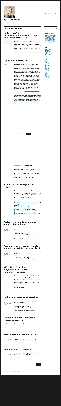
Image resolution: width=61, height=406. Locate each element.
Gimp (4, 261)
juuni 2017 (46, 71)
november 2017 (47, 69)
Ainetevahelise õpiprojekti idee (49, 38)
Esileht (45, 13)
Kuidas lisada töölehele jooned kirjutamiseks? (23, 239)
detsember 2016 (47, 75)
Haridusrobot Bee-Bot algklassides (21, 327)
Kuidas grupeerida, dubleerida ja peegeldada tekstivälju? (25, 234)
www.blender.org (18, 130)
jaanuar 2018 (47, 68)
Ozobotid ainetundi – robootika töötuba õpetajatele (19, 349)
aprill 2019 (46, 64)
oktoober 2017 (47, 70)
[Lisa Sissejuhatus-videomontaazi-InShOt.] (27, 148)
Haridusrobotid (8, 333)
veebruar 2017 (47, 73)
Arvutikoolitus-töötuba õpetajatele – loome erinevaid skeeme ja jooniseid (22, 277)
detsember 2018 (47, 66)
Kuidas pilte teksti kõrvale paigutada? (21, 236)
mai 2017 (46, 72)
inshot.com (21, 128)
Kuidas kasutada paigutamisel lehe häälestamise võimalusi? (25, 232)
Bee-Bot (5, 334)
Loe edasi (35, 268)
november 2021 (47, 62)
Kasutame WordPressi (15, 401)
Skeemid (9, 286)
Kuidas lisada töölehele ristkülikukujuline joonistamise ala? (25, 238)
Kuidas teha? (50, 13)
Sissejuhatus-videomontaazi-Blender (20, 195)
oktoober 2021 (47, 63)
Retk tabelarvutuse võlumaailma (20, 364)
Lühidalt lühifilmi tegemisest (18, 76)
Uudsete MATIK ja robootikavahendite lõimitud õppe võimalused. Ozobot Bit (21, 35)
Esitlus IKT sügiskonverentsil (18, 379)
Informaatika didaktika (48, 51)
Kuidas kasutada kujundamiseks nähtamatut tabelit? (24, 240)
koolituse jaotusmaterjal (25, 227)
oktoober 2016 (47, 77)
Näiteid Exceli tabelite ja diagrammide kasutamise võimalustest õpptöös (16, 299)
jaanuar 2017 (47, 74)
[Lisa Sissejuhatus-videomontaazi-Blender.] (27, 180)
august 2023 (46, 61)
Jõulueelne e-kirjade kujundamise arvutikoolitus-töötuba (20, 253)
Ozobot (5, 357)
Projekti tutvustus (17, 387)
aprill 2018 (46, 67)
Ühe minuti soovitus (48, 54)
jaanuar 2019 (47, 65)
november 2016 (47, 76)
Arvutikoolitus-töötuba (7, 369)
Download (29, 195)
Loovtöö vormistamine (48, 53)
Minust (56, 13)
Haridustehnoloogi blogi (12, 19)
